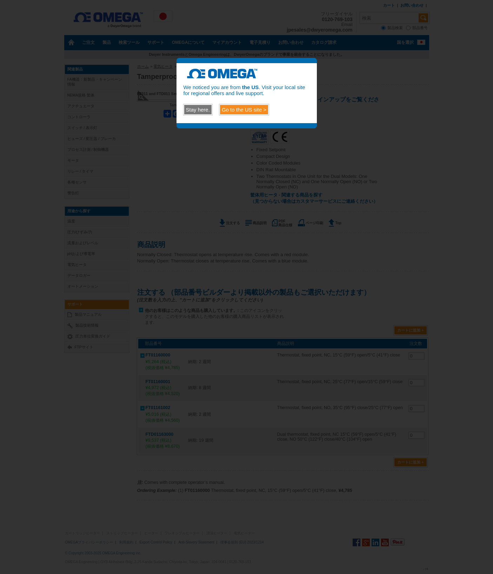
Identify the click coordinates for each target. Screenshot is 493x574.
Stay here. (198, 110)
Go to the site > (244, 110)
